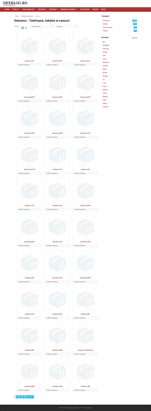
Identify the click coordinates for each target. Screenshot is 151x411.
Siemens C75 (29, 205)
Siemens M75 (57, 314)
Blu (104, 42)
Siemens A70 (29, 278)
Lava (104, 83)
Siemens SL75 (57, 205)
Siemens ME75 (29, 97)
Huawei (105, 66)
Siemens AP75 (57, 97)
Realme (105, 96)
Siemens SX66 (57, 350)
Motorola (106, 62)
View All (134, 38)
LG (104, 79)
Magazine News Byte (73, 407)
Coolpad (105, 107)
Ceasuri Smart (120, 27)
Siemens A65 (85, 386)
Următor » (29, 397)
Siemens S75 (85, 169)
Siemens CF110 (29, 169)
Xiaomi (105, 52)
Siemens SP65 (29, 242)
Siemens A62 (29, 350)
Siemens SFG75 (57, 133)
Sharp (105, 93)
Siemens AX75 (85, 205)
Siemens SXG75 (85, 278)
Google (105, 76)
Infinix (105, 103)
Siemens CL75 (57, 242)
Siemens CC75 (85, 133)
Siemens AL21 (85, 61)
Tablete (120, 24)
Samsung (106, 48)
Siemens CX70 (57, 386)
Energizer (106, 45)
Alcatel (105, 90)
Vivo (104, 55)
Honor (105, 86)
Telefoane (120, 21)
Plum (104, 100)
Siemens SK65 (29, 386)
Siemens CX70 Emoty (85, 350)
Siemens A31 (29, 61)
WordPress (89, 407)
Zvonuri (120, 31)
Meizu (105, 72)
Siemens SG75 (29, 133)
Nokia (105, 69)
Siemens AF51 (57, 61)
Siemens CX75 (85, 242)
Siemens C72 (57, 169)
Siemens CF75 (57, 278)
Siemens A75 (29, 314)
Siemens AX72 (85, 97)
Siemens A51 (85, 314)
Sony (104, 59)
